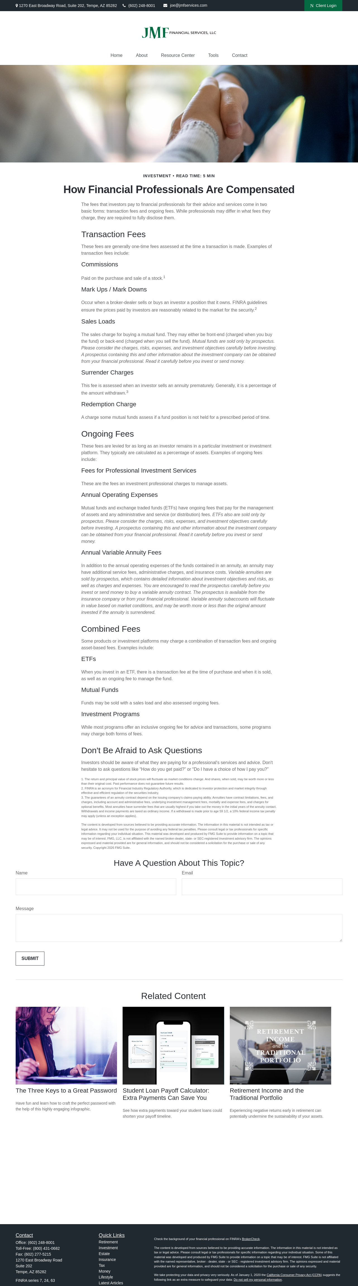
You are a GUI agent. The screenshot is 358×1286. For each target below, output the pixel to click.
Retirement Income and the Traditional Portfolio (267, 1094)
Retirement (108, 1242)
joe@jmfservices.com (185, 5)
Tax (102, 1265)
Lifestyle (106, 1277)
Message (25, 908)
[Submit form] (30, 959)
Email (187, 873)
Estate (104, 1253)
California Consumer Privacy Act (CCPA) (294, 1275)
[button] (116, 55)
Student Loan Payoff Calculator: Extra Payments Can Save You (166, 1094)
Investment (108, 1248)
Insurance (107, 1259)
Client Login (323, 5)
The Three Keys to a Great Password (66, 1090)
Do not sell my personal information (258, 1279)
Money (105, 1271)
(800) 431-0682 (46, 1248)
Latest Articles (111, 1283)
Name (22, 873)
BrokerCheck (251, 1239)
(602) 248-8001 (139, 5)
